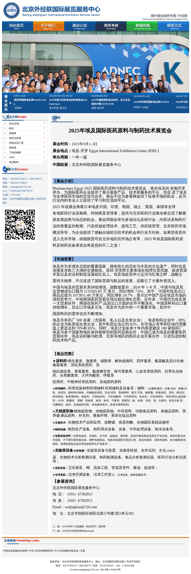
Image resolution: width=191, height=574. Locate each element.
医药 (11, 128)
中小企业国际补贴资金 (66, 550)
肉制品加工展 (16, 142)
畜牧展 (12, 147)
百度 (82, 550)
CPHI (11, 157)
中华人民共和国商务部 (41, 550)
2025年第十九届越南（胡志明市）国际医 (84, 526)
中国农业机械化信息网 (15, 550)
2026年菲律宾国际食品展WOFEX (152, 102)
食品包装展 (15, 138)
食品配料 (14, 162)
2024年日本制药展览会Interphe (78, 530)
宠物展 (12, 133)
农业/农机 (14, 123)
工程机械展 (15, 152)
